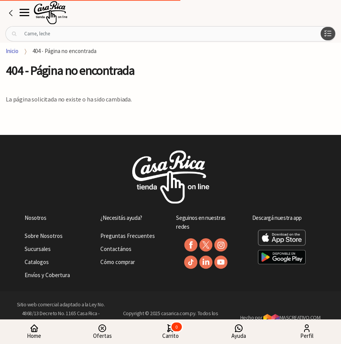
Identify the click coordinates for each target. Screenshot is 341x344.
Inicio (12, 51)
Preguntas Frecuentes (127, 235)
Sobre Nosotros (44, 235)
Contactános (115, 249)
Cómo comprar (117, 262)
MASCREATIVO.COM (292, 317)
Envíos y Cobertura (47, 275)
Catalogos (37, 262)
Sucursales (38, 249)
